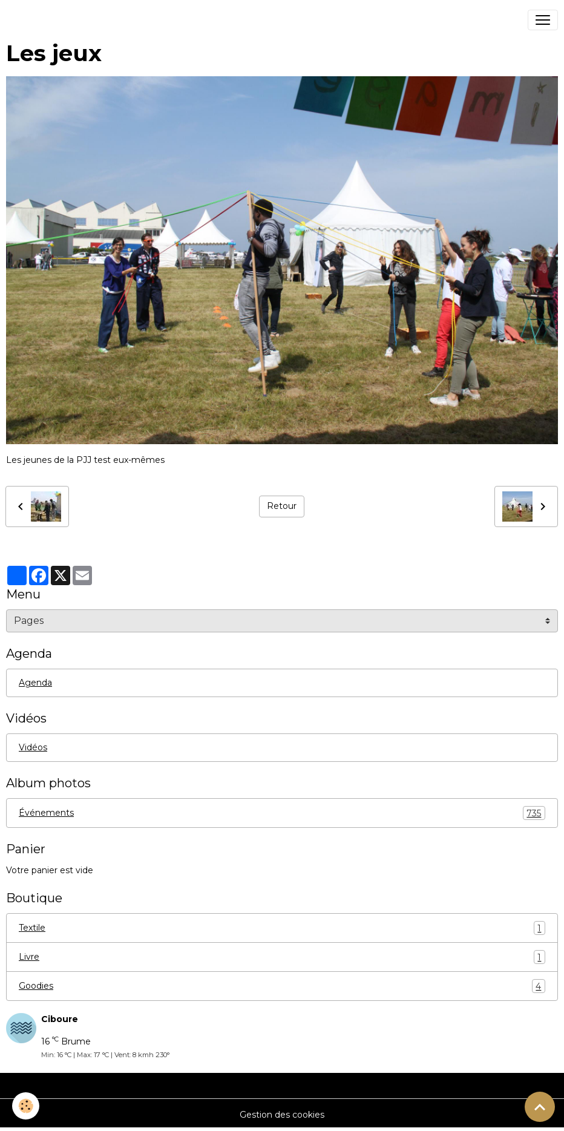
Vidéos (33, 747)
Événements (282, 813)
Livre (282, 957)
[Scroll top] (540, 1107)
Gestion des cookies (282, 1114)
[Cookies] (25, 1106)
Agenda (35, 682)
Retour (282, 505)
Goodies (282, 986)
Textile (282, 928)
